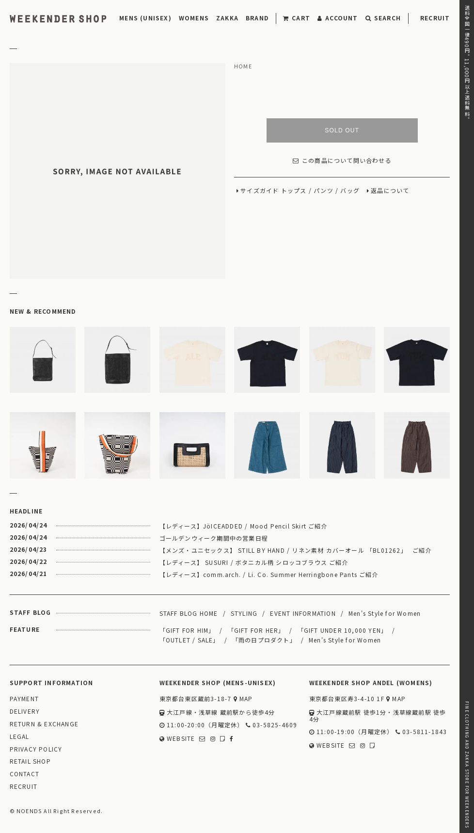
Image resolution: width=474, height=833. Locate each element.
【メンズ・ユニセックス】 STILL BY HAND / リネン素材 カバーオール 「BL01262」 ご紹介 (295, 550)
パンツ (323, 190)
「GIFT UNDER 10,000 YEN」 (343, 630)
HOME (243, 66)
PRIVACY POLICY (36, 749)
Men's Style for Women (384, 613)
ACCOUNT (337, 18)
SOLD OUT (342, 130)
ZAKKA (227, 18)
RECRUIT (435, 18)
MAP (243, 699)
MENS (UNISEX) (145, 18)
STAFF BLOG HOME (188, 613)
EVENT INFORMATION (302, 613)
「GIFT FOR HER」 (256, 630)
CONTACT (24, 774)
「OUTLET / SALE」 (189, 640)
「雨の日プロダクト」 (264, 640)
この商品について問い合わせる (342, 160)
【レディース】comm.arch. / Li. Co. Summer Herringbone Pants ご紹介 (269, 574)
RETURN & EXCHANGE (44, 724)
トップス (294, 190)
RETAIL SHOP (30, 761)
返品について (390, 190)
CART (296, 18)
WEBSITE (177, 738)
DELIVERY (25, 711)
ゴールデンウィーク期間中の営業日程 (213, 538)
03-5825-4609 (272, 725)
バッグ (350, 190)
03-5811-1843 (421, 732)
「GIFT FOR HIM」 (187, 630)
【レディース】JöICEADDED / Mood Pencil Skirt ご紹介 (243, 526)
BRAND (257, 18)
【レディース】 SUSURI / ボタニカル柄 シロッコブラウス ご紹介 (253, 562)
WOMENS (194, 18)
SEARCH (383, 18)
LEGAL (20, 736)
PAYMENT (24, 699)
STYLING (244, 613)
